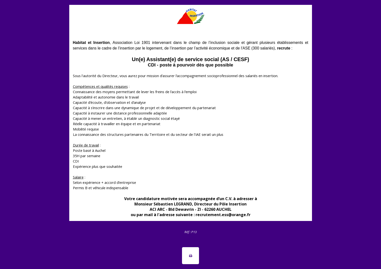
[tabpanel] (190, 231)
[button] (190, 255)
